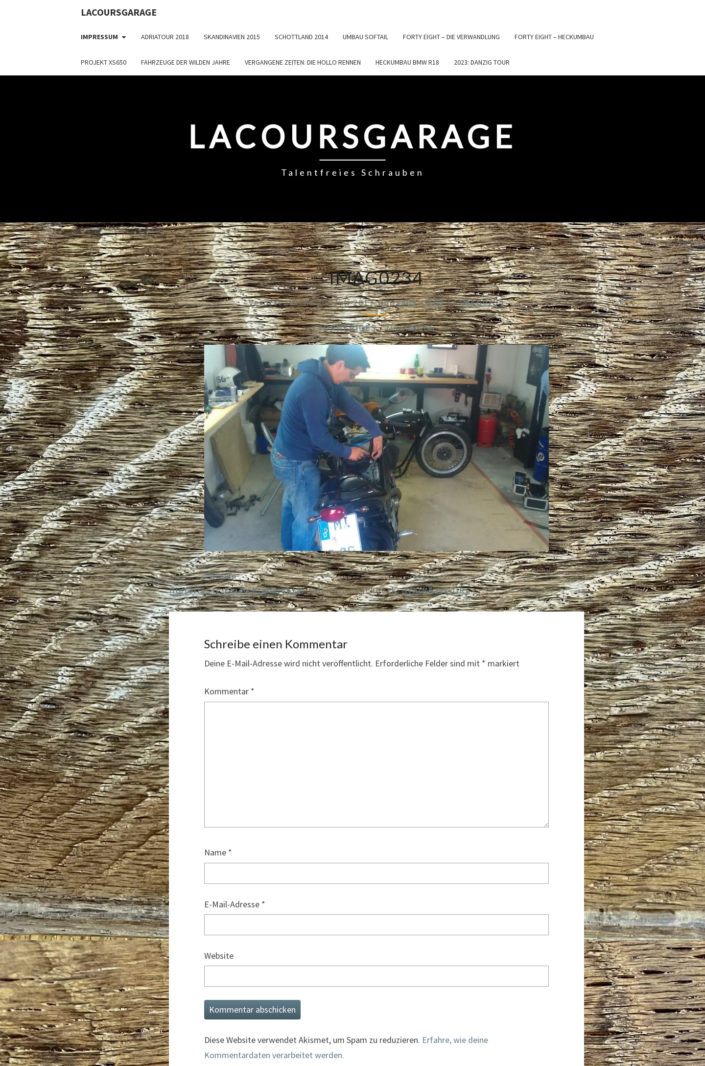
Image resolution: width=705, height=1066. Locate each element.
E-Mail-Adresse (234, 904)
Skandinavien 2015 (232, 36)
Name (218, 852)
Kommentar (229, 691)
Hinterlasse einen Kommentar (237, 590)
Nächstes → (416, 327)
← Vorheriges (340, 327)
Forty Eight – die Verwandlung (451, 36)
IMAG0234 (481, 302)
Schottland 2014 (301, 36)
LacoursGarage (119, 12)
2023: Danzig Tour (482, 62)
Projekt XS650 (103, 62)
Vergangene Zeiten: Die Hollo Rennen (303, 62)
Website (219, 955)
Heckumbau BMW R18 (407, 62)
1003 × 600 (420, 302)
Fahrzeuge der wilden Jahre (185, 62)
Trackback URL (437, 590)
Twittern (220, 575)
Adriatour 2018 (165, 36)
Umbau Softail (365, 36)
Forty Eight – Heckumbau (554, 36)
